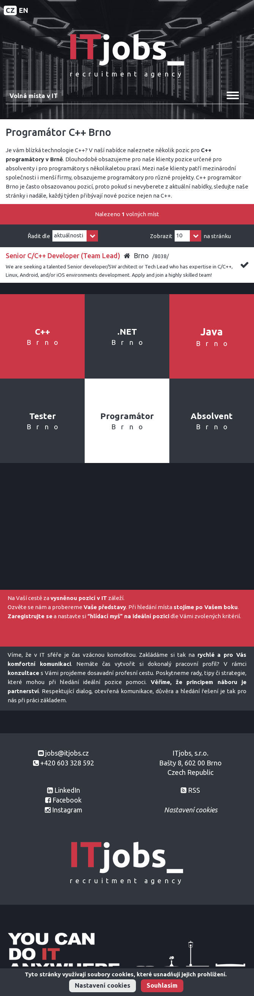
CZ (10, 10)
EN (23, 10)
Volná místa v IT (33, 95)
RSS (194, 790)
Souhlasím (162, 985)
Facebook (67, 800)
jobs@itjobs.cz (67, 753)
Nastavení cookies (102, 985)
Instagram (67, 810)
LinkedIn (67, 790)
